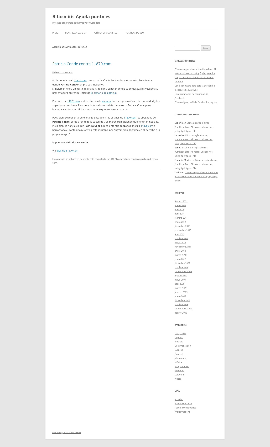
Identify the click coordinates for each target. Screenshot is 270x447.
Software (179, 374)
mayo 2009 (180, 279)
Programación (182, 366)
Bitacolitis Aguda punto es (81, 16)
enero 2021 (180, 205)
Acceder (179, 399)
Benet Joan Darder (75, 32)
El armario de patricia (103, 92)
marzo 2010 (180, 254)
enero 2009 (180, 296)
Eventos (179, 349)
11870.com (80, 80)
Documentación (183, 345)
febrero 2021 (181, 201)
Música (178, 362)
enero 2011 (180, 250)
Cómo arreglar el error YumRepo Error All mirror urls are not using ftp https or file (193, 127)
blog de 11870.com (67, 150)
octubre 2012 (181, 238)
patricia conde (130, 158)
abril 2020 (179, 209)
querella (142, 158)
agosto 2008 (181, 312)
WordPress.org (182, 411)
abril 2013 (179, 234)
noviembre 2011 (183, 246)
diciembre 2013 (182, 226)
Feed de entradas (183, 403)
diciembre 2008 (182, 300)
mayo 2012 (180, 242)
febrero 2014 (181, 217)
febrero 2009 (181, 292)
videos (178, 378)
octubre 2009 (181, 267)
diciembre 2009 (182, 263)
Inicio (55, 32)
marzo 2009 (180, 287)
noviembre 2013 (183, 230)
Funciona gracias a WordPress (66, 432)
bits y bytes (180, 333)
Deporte (179, 337)
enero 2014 (180, 221)
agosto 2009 (181, 275)
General (84, 158)
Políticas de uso (135, 32)
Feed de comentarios (185, 407)
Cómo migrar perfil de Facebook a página (196, 102)
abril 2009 (179, 283)
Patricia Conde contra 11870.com (81, 63)
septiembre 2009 (183, 271)
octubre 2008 (181, 304)
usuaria (106, 101)
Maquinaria (180, 358)
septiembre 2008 (183, 308)
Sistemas (179, 370)
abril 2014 (179, 213)
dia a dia (179, 341)
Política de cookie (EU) (106, 32)
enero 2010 (180, 259)
